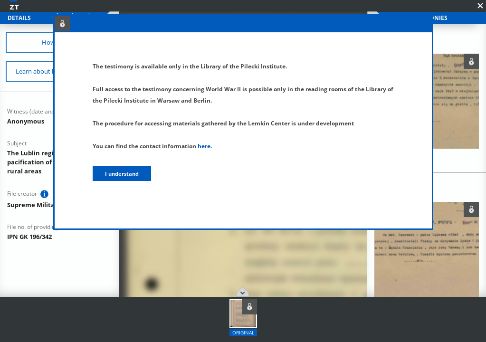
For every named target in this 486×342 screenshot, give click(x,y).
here (204, 146)
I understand (122, 173)
